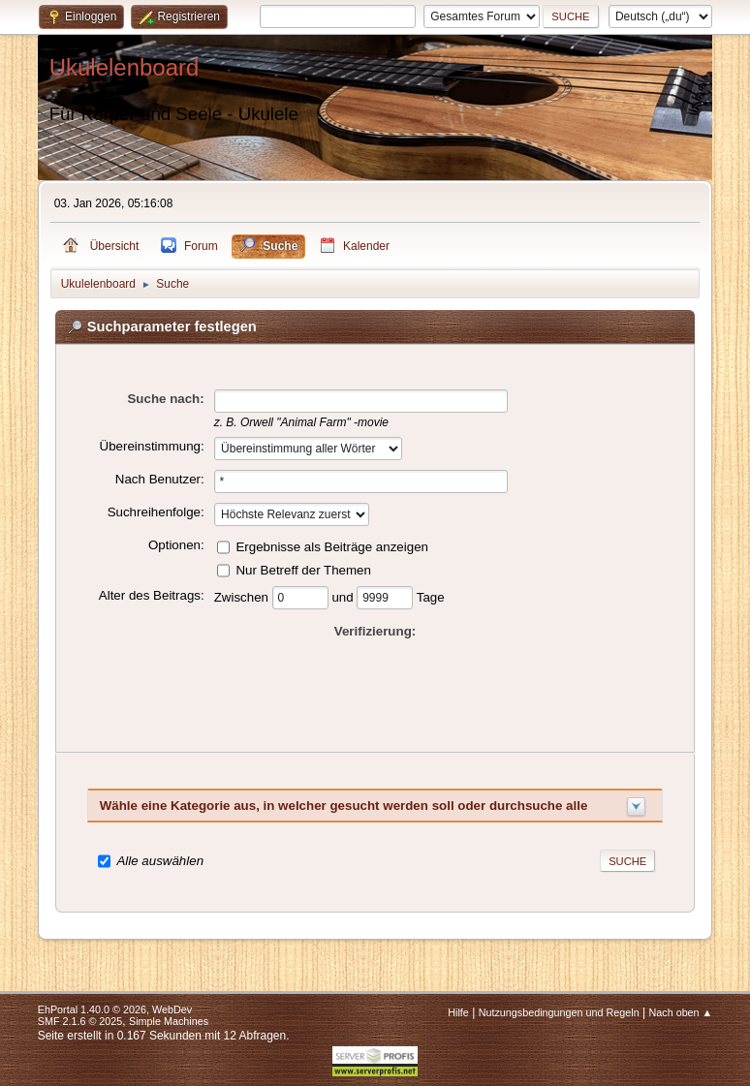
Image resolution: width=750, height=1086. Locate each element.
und (344, 596)
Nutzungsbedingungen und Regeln (559, 1012)
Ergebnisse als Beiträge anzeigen (331, 546)
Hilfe (458, 1012)
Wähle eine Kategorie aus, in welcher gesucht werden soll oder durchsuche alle (344, 805)
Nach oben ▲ (680, 1012)
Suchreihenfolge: (156, 512)
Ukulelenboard (124, 67)
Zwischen (243, 596)
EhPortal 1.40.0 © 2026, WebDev (115, 1009)
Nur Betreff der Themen (303, 569)
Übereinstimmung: (152, 446)
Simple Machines (168, 1021)
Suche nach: (165, 398)
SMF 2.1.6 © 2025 (80, 1021)
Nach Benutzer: (159, 479)
